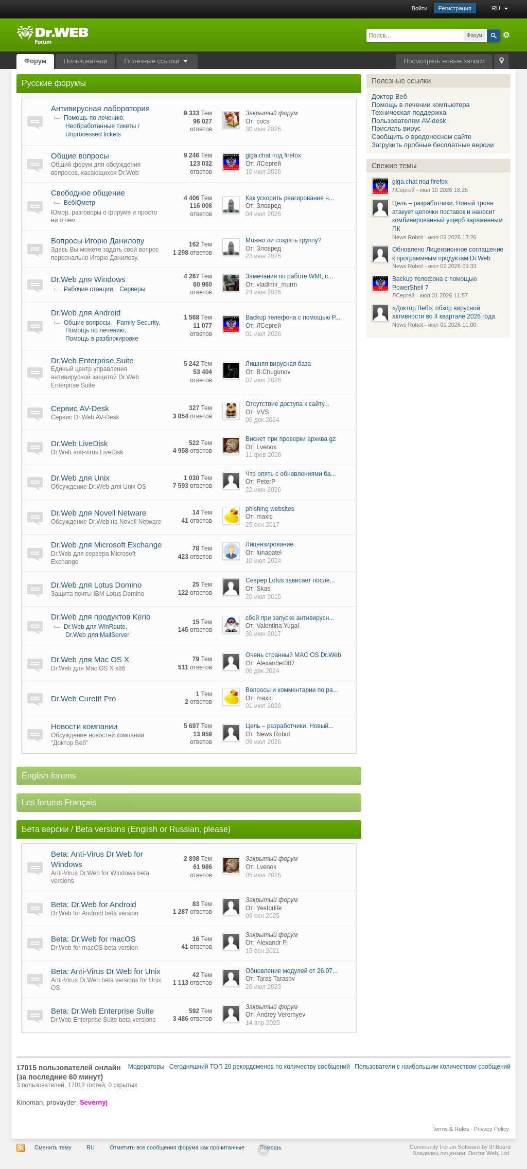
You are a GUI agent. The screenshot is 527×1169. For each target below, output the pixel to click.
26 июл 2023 (263, 986)
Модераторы (146, 1066)
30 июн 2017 (263, 633)
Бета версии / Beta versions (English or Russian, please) (126, 829)
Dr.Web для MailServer (97, 635)
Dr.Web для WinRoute (95, 626)
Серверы (132, 289)
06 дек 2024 (262, 419)
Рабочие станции (88, 289)
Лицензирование (269, 544)
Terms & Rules (450, 1129)
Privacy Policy (491, 1129)
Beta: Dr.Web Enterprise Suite (102, 1010)
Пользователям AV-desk (409, 121)
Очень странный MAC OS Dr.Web (293, 655)
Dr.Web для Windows (88, 279)
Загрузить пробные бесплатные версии (433, 145)
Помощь (270, 1147)
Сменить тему (53, 1147)
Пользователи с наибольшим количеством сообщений (433, 1066)
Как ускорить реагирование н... (289, 198)
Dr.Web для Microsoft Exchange (106, 544)
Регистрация (454, 8)
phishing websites (269, 508)
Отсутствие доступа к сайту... (287, 404)
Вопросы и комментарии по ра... (291, 690)
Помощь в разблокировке (101, 338)
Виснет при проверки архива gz (290, 438)
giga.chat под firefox (273, 155)
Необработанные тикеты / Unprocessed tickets (102, 130)
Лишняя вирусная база (278, 363)
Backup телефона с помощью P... (292, 317)
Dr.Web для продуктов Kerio (100, 616)
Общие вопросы (80, 155)
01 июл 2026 (263, 334)
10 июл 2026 (263, 171)
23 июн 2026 (263, 256)
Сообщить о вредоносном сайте (421, 136)
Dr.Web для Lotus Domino (96, 584)
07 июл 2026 (263, 380)
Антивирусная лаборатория (100, 108)
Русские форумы (54, 83)
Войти (420, 8)
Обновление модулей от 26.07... (291, 971)
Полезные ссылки (157, 61)
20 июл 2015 (263, 596)
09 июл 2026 (263, 742)
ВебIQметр (79, 202)
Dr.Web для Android (85, 312)
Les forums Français (59, 802)
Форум (35, 61)
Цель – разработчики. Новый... (289, 726)
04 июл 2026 (263, 214)
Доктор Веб (389, 96)
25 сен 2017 (262, 524)
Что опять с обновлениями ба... (290, 473)
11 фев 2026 (263, 454)
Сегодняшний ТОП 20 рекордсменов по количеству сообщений (259, 1066)
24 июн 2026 (263, 292)
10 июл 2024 (263, 560)
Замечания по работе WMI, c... (289, 276)
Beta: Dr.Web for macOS (93, 938)
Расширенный (506, 35)
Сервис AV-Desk (80, 408)
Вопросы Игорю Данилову (97, 240)
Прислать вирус (396, 128)
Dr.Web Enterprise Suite (92, 360)
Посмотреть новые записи (444, 61)
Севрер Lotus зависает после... (290, 580)
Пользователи (85, 61)
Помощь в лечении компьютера (421, 105)
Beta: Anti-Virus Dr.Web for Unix (106, 971)
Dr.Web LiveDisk (79, 443)
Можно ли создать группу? (283, 240)
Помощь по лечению (93, 117)
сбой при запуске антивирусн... (289, 618)
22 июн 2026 (263, 489)
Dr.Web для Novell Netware (98, 512)
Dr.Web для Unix (80, 477)
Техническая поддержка (409, 112)
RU (501, 8)
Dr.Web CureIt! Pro (83, 698)
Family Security (138, 322)
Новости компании (84, 726)
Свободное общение (88, 192)
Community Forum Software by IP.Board (460, 1147)
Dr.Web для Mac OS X (90, 659)
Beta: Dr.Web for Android (93, 904)
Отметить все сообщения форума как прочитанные (177, 1147)
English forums (49, 775)
